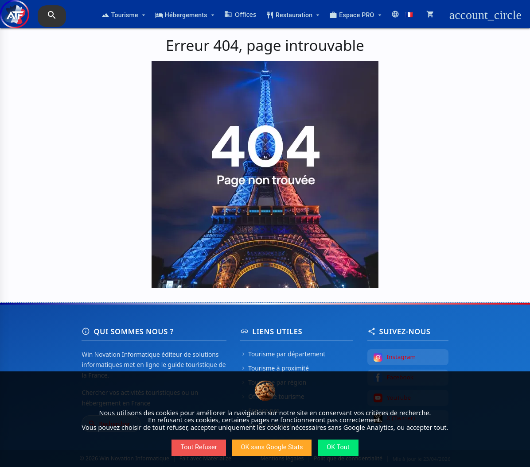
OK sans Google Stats (272, 447)
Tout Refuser (198, 447)
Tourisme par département (282, 354)
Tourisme (124, 15)
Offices (240, 14)
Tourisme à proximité (274, 368)
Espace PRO (356, 15)
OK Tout (338, 447)
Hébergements (185, 15)
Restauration (293, 15)
